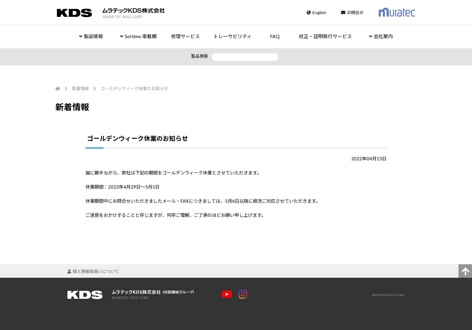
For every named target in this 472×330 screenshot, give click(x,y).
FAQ (275, 36)
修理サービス (185, 36)
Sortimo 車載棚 (138, 36)
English (316, 12)
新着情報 (80, 88)
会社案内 (381, 36)
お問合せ (352, 12)
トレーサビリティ (232, 36)
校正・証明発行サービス (325, 36)
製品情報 (91, 36)
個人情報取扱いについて (93, 271)
